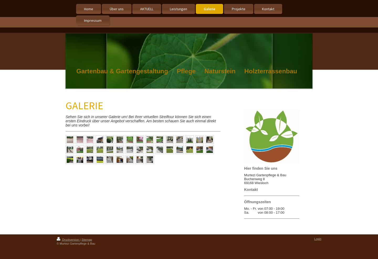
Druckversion (68, 239)
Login (317, 238)
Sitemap (86, 239)
